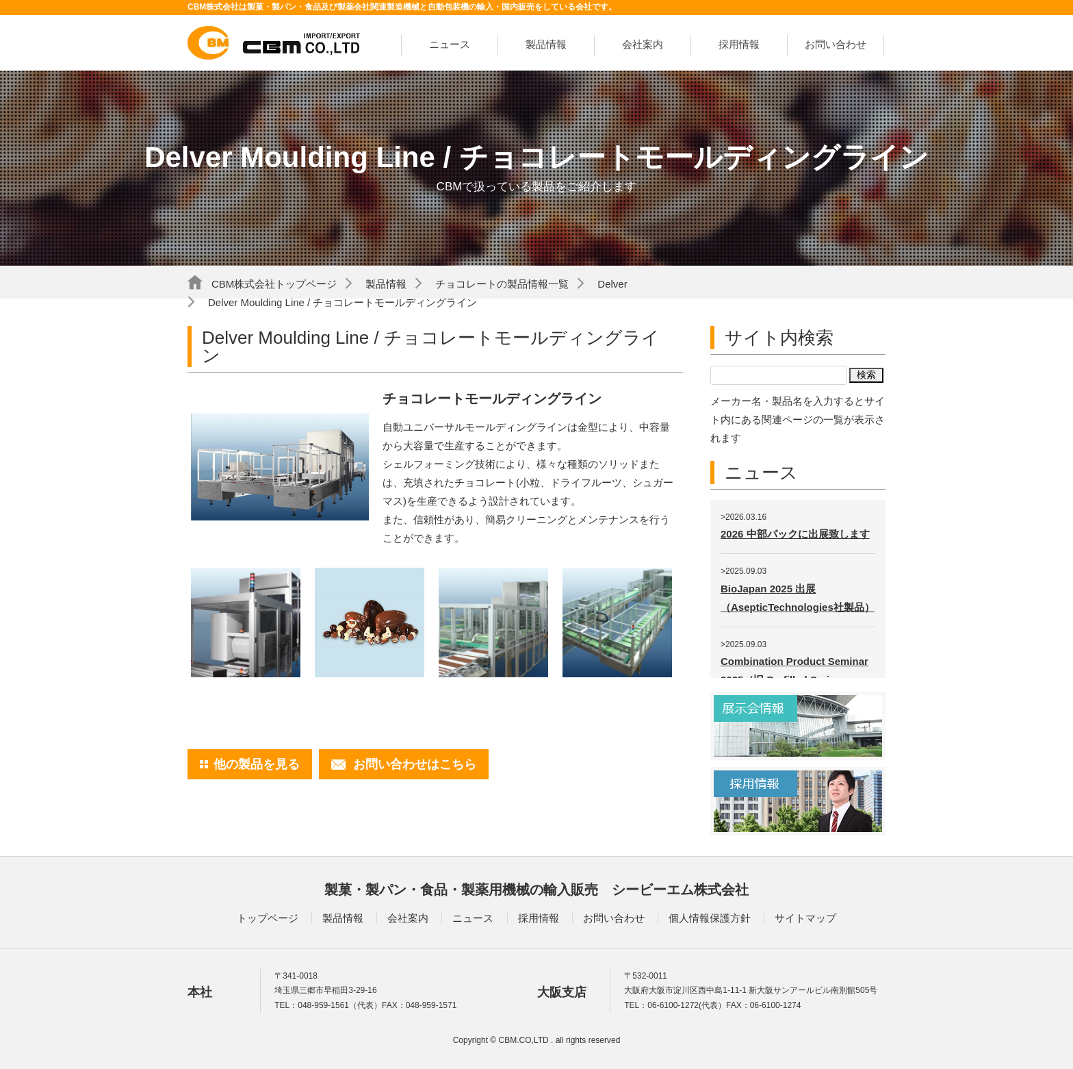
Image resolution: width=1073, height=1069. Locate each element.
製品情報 (546, 44)
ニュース (449, 44)
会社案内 (642, 44)
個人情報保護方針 (710, 918)
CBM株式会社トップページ (274, 284)
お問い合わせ (835, 44)
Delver (612, 284)
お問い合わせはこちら (414, 764)
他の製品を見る (257, 764)
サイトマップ (805, 918)
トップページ (267, 918)
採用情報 (739, 44)
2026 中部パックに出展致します (795, 534)
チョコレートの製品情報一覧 (502, 284)
